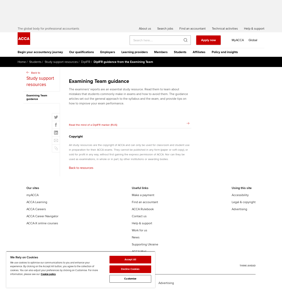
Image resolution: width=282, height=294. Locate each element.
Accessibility (240, 197)
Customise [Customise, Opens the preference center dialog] (130, 278)
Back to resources (81, 170)
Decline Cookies (130, 269)
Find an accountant (145, 204)
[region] (80, 269)
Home (22, 64)
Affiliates (199, 54)
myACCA (32, 197)
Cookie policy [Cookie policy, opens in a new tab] (48, 274)
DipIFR (85, 64)
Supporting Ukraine (145, 247)
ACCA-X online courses (42, 226)
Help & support (142, 226)
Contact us (139, 219)
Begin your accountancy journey (40, 54)
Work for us (139, 233)
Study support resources (61, 64)
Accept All (130, 259)
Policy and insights (225, 54)
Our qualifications (81, 54)
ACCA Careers (36, 211)
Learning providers (134, 54)
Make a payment (143, 197)
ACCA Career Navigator (42, 219)
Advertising (239, 211)
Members (161, 54)
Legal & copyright (244, 204)
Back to (42, 81)
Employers (107, 54)
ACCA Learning (36, 204)
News (135, 240)
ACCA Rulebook (143, 211)
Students (180, 54)
